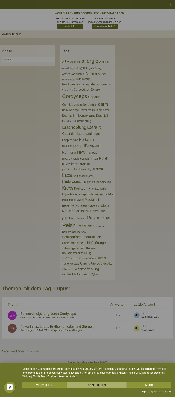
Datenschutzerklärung (162, 392)
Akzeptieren (97, 385)
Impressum (147, 392)
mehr (149, 385)
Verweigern (44, 385)
